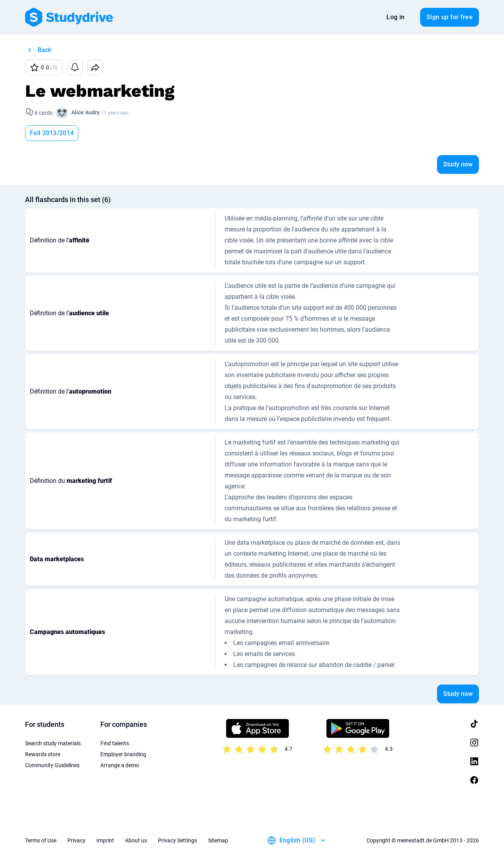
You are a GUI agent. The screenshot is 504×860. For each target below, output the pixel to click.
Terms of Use (40, 840)
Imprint (105, 840)
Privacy (76, 840)
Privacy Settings (177, 840)
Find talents (114, 743)
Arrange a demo (119, 765)
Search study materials (53, 743)
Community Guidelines (52, 765)
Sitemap (218, 840)
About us (136, 840)
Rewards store (42, 754)
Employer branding (123, 754)
